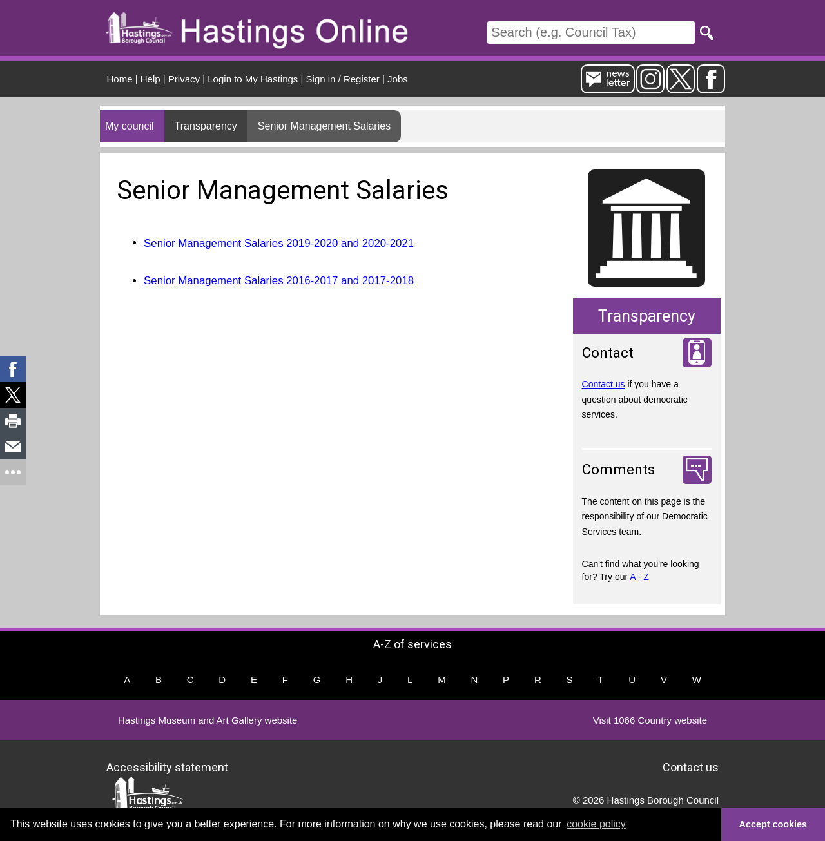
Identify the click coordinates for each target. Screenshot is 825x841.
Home (120, 78)
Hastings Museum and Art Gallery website (207, 720)
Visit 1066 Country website (650, 720)
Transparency (206, 126)
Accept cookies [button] (773, 824)
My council (129, 126)
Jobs (397, 78)
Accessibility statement (167, 766)
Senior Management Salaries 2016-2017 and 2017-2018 (279, 281)
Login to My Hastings (253, 78)
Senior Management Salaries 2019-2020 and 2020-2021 (279, 243)
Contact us (603, 384)
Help (150, 78)
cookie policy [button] (596, 823)
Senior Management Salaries (324, 126)
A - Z (639, 577)
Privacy (184, 78)
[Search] (591, 32)
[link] (13, 369)
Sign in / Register (343, 78)
